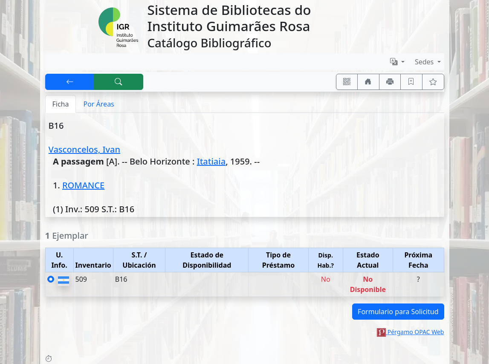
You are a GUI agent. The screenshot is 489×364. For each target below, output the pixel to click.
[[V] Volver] (70, 82)
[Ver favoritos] (433, 82)
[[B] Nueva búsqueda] (118, 82)
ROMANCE (83, 185)
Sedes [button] (425, 61)
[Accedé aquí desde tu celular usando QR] (347, 82)
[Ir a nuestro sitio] (368, 82)
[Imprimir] (390, 82)
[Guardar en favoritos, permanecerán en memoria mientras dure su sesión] (411, 82)
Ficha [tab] (60, 104)
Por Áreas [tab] (98, 104)
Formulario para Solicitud (398, 311)
